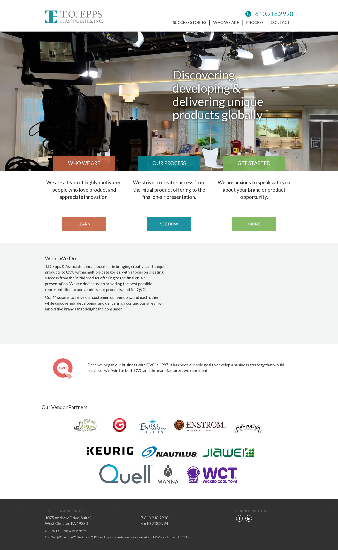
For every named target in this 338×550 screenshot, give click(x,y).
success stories (189, 22)
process (255, 22)
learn (84, 223)
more (254, 223)
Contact (280, 22)
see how (169, 223)
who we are (226, 22)
